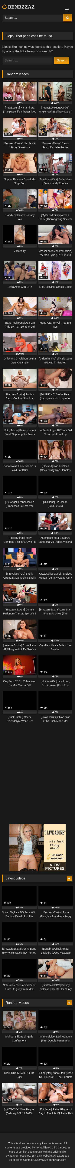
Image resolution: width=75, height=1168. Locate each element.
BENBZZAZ (18, 7)
